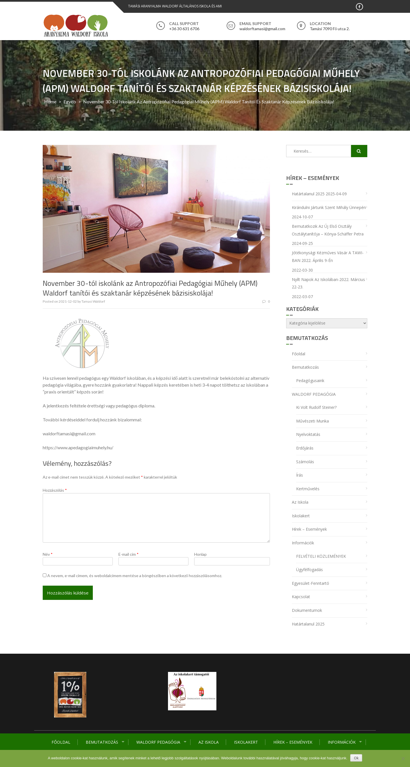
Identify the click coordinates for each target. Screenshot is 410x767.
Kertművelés (307, 488)
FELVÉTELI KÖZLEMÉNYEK (321, 556)
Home (50, 101)
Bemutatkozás (102, 742)
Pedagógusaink (310, 380)
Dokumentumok (307, 610)
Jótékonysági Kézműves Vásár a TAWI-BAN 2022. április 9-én (328, 256)
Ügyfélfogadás (309, 569)
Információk (342, 742)
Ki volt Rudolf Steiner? (316, 407)
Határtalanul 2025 (308, 193)
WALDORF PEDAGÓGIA (158, 742)
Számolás (305, 461)
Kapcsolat (301, 596)
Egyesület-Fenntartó (310, 583)
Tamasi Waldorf (93, 301)
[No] (403, 758)
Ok (356, 758)
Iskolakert (246, 742)
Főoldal (61, 742)
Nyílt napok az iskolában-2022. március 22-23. (328, 283)
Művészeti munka (312, 421)
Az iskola (208, 742)
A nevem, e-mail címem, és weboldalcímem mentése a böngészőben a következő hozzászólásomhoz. (134, 575)
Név (48, 554)
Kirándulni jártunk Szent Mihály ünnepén (329, 207)
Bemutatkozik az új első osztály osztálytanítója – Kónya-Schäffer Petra (328, 230)
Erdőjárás (304, 448)
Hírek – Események (292, 742)
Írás (299, 475)
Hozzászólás (55, 490)
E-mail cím (128, 554)
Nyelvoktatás (308, 434)
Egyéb (69, 101)
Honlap (200, 554)
